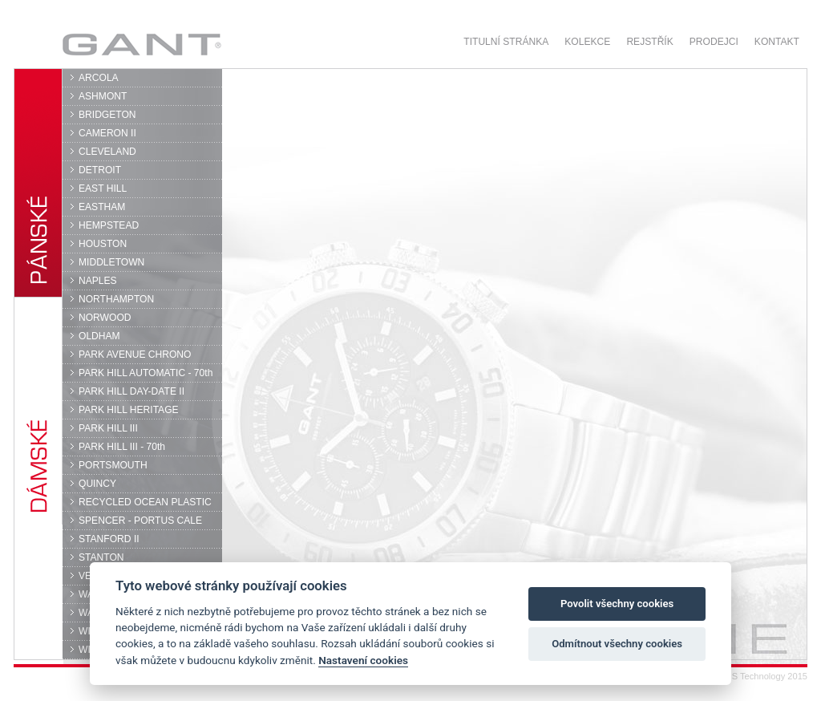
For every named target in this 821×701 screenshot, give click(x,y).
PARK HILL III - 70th (122, 446)
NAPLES (98, 280)
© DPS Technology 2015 (758, 676)
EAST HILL (103, 188)
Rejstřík (649, 41)
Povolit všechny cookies (616, 604)
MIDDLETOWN (111, 262)
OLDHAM (99, 336)
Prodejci (714, 41)
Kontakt (776, 41)
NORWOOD (105, 317)
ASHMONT (103, 96)
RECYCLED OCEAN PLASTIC (145, 502)
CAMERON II (107, 133)
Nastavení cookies (363, 660)
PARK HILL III (108, 428)
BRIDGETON (107, 114)
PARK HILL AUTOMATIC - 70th (145, 373)
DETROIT (100, 170)
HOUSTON (103, 243)
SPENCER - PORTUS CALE (140, 520)
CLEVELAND (107, 151)
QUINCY (97, 483)
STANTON (101, 557)
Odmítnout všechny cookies (617, 644)
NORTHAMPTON (116, 299)
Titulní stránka (505, 41)
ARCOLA (99, 77)
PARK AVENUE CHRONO (135, 354)
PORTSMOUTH (113, 465)
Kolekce (587, 41)
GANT (141, 44)
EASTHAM (102, 207)
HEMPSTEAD (109, 225)
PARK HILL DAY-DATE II (131, 391)
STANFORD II (109, 539)
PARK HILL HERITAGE (129, 409)
